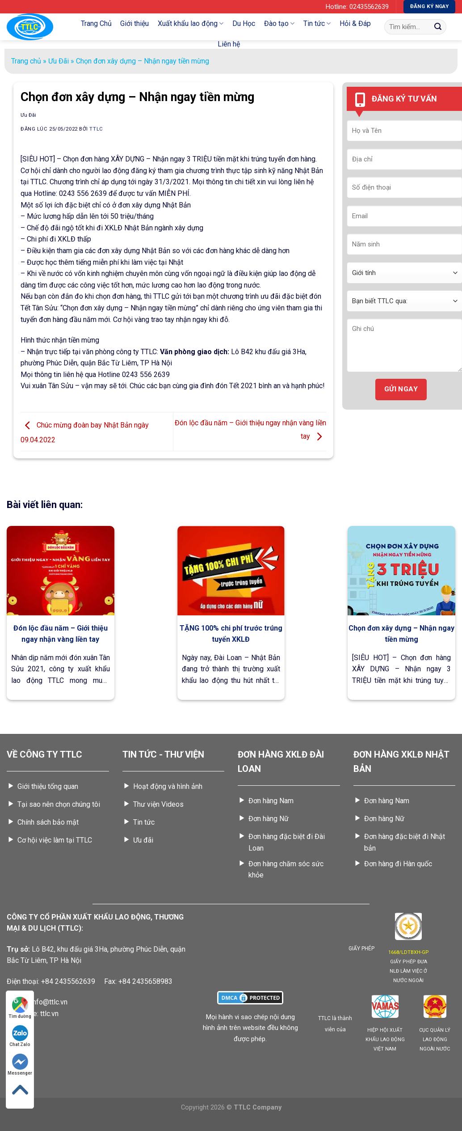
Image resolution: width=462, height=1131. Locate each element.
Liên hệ (229, 44)
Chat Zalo (19, 1036)
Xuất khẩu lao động (190, 23)
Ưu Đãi (58, 61)
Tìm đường (19, 1008)
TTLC (96, 129)
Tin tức (317, 23)
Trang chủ (26, 61)
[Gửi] (437, 26)
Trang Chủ (96, 23)
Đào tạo (279, 23)
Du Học (243, 23)
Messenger (20, 1065)
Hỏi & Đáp (355, 23)
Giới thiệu (134, 23)
